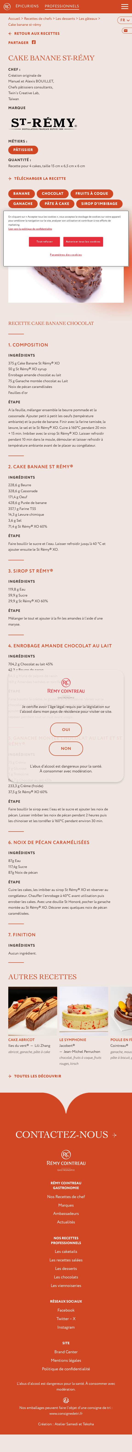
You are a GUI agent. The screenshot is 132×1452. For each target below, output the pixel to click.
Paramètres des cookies (66, 255)
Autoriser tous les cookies (83, 242)
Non (66, 749)
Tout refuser (44, 242)
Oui (66, 730)
